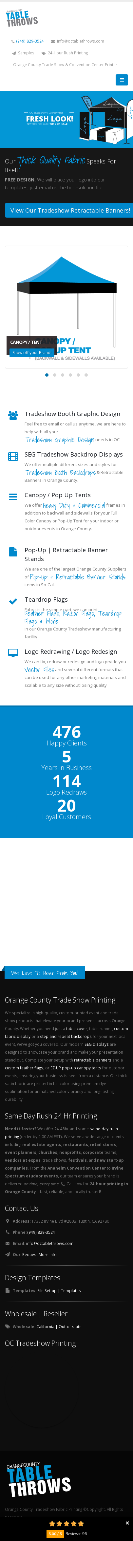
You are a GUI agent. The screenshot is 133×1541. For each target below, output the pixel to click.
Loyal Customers (66, 817)
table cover (76, 1028)
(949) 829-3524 (30, 41)
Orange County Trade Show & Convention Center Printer (65, 64)
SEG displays (97, 1044)
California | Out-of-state (59, 1326)
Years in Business (66, 767)
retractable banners (92, 1059)
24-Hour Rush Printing (65, 53)
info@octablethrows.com (77, 41)
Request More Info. (40, 1254)
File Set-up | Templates (59, 1290)
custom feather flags (24, 1067)
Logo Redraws (66, 792)
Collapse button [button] (127, 1523)
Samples (23, 53)
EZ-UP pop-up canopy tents (75, 1067)
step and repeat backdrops (66, 1036)
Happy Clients (67, 743)
